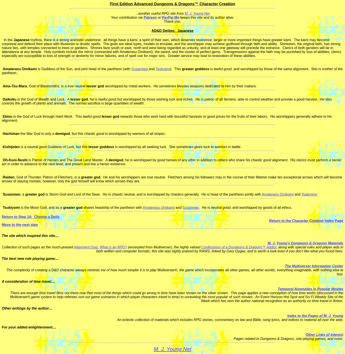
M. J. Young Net (197, 13)
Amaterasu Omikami (278, 194)
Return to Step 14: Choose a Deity (30, 217)
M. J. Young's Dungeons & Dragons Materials (305, 243)
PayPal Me (170, 17)
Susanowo (190, 207)
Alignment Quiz (86, 247)
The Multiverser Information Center (314, 266)
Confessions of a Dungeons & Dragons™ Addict (238, 247)
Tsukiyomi (309, 194)
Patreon (150, 17)
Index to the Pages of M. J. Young (315, 316)
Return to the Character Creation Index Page (306, 221)
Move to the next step (20, 225)
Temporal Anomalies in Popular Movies (310, 289)
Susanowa (139, 69)
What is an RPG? (113, 247)
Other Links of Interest (324, 335)
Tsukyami (163, 69)
